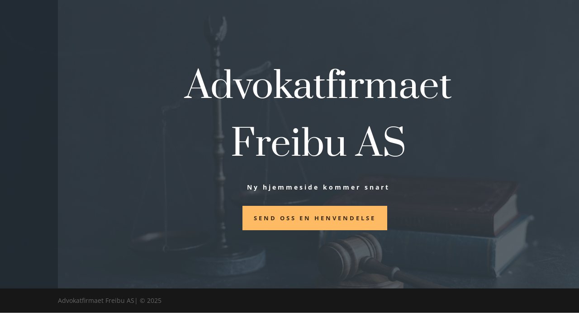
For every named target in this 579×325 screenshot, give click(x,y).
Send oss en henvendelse (315, 218)
